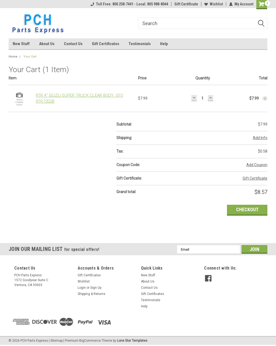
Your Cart (29, 56)
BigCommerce (90, 340)
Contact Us (73, 43)
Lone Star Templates (132, 340)
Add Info (260, 138)
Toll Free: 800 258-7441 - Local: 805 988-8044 (129, 4)
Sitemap (56, 340)
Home (13, 56)
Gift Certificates (105, 43)
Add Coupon (256, 165)
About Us (46, 43)
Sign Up (95, 288)
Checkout (247, 209)
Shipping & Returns (91, 294)
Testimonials (140, 43)
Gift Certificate (186, 4)
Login (82, 288)
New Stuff (21, 43)
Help (164, 43)
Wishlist (213, 4)
